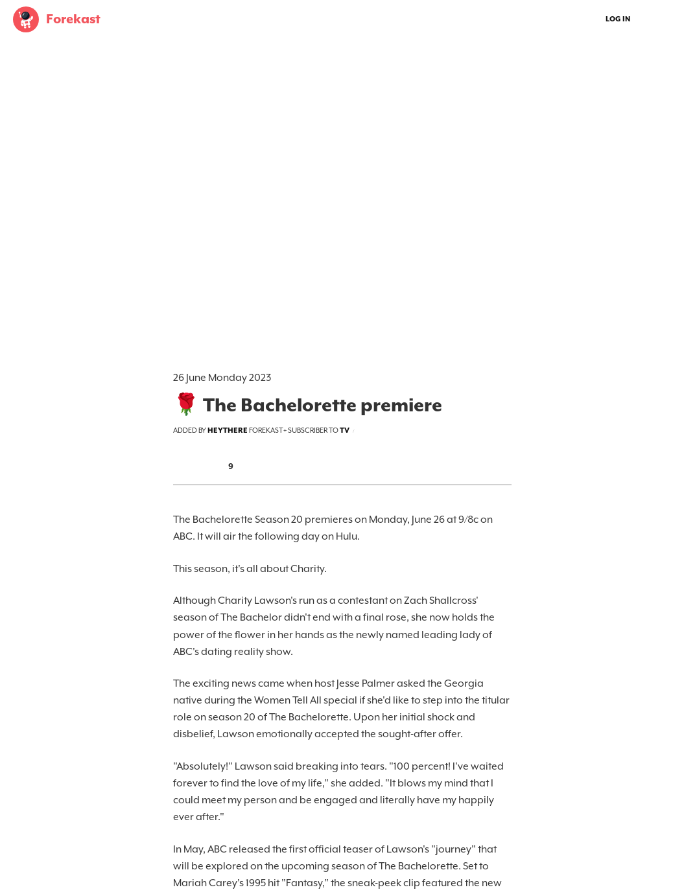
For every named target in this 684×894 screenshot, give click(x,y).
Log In (618, 19)
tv (344, 430)
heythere (227, 430)
